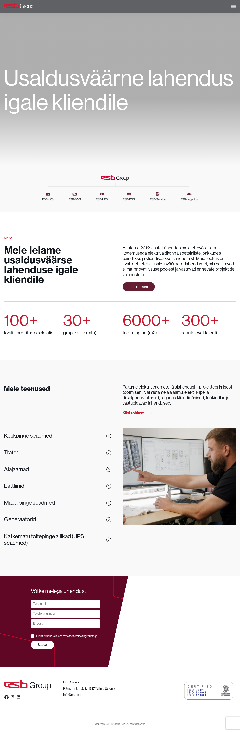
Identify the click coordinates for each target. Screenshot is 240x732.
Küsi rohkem (137, 413)
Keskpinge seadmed (57, 436)
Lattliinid (57, 486)
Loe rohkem (138, 287)
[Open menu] (233, 6)
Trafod (57, 452)
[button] (209, 690)
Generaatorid (57, 519)
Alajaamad (57, 469)
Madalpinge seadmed (57, 503)
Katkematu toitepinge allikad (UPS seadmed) (57, 539)
